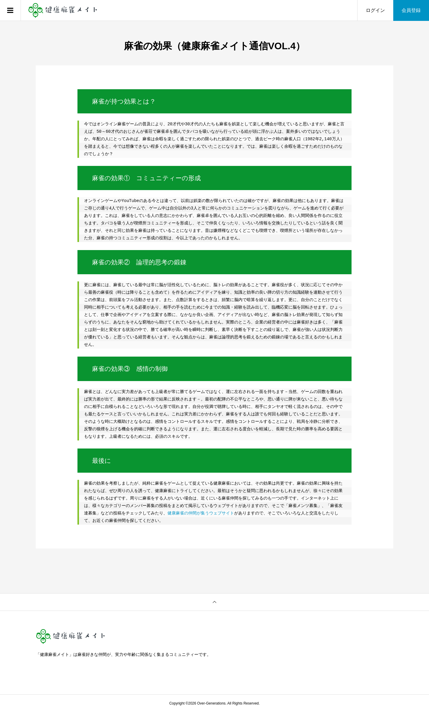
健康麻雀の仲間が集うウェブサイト (200, 513)
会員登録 (411, 10)
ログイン (375, 10)
